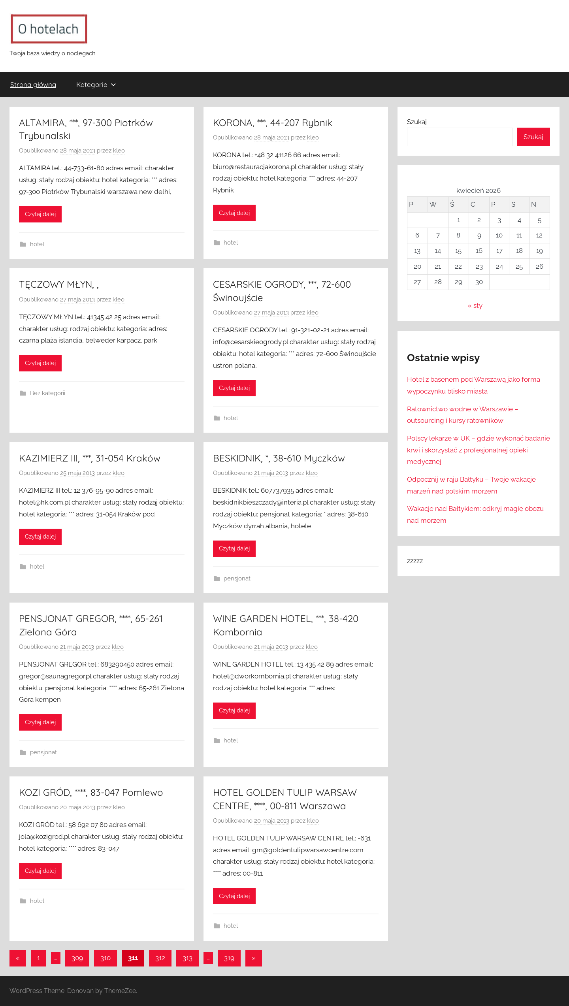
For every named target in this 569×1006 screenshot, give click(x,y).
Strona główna (33, 84)
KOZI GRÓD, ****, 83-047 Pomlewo (91, 792)
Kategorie (96, 84)
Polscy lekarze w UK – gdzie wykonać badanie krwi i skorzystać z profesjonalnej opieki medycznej (478, 450)
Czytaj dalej (40, 214)
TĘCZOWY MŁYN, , (59, 284)
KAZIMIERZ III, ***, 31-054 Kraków (89, 458)
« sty (475, 305)
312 (160, 958)
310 (105, 958)
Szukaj (417, 122)
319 (229, 958)
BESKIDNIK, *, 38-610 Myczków (279, 458)
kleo (119, 150)
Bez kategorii (47, 393)
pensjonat (237, 578)
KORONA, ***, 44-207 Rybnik (272, 122)
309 (77, 958)
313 (187, 958)
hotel (37, 244)
